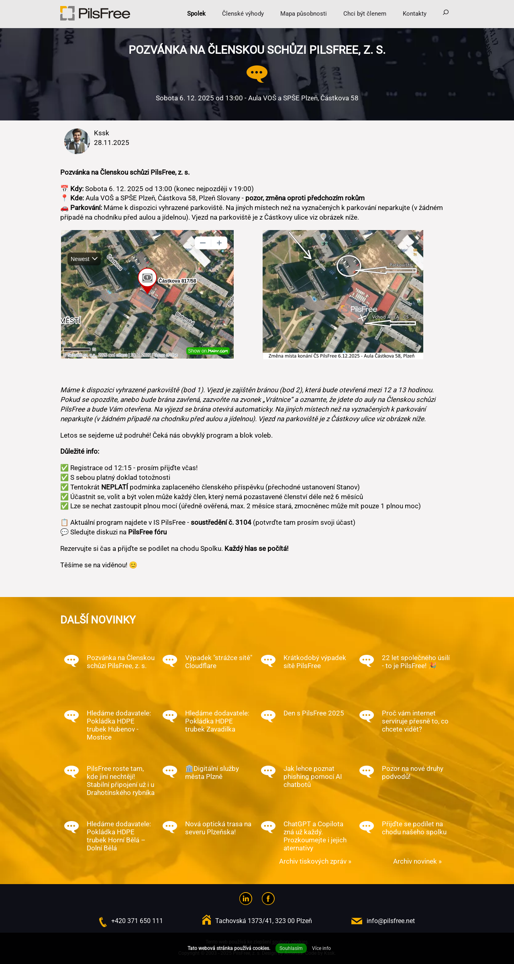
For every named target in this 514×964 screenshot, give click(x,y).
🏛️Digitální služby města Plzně (212, 772)
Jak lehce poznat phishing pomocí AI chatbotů (313, 776)
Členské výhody (243, 13)
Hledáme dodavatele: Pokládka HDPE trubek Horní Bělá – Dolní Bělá (119, 836)
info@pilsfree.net (391, 921)
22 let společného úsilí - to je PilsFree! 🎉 (416, 662)
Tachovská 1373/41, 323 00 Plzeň (263, 921)
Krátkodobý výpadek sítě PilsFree (315, 662)
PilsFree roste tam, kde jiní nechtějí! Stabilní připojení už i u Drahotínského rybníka (121, 780)
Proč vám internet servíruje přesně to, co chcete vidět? (415, 721)
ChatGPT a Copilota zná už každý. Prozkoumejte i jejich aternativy (315, 836)
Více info (321, 948)
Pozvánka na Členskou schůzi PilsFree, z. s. (121, 662)
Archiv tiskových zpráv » (315, 861)
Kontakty (414, 13)
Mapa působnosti (303, 13)
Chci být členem (364, 13)
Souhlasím (291, 948)
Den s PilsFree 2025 (314, 713)
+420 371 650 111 (137, 921)
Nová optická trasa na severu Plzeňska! (218, 828)
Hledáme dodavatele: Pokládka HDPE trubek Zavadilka (217, 721)
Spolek (196, 13)
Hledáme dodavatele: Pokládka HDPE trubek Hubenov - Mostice (119, 725)
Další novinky (98, 620)
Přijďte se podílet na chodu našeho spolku (414, 828)
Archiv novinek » (417, 861)
